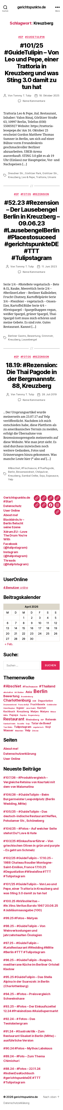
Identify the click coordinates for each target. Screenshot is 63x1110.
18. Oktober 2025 (49, 95)
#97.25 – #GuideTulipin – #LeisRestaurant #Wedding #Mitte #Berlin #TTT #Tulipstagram (28, 947)
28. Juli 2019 (49, 394)
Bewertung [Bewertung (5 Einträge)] (11, 696)
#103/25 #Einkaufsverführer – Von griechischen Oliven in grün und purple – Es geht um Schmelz (31, 845)
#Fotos (26, 194)
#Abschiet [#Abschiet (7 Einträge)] (12, 686)
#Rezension (41, 194)
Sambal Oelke (30, 475)
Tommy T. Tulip (22, 95)
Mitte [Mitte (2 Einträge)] (5, 715)
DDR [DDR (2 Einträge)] (34, 701)
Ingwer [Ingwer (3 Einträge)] (20, 708)
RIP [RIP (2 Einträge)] (42, 720)
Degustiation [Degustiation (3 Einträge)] (45, 700)
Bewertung (33, 335)
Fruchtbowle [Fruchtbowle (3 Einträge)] (37, 704)
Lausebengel (29, 339)
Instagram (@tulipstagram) (15, 554)
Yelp (10, 479)
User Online (11, 510)
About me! (10, 515)
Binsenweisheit (25, 471)
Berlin (11, 471)
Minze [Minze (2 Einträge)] (53, 712)
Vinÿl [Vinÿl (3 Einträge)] (48, 727)
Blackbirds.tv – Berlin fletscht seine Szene (13, 523)
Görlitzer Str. (49, 173)
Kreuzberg (14, 177)
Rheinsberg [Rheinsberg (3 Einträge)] (32, 719)
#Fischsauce (28, 468)
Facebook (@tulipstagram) (15, 545)
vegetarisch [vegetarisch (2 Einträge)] (38, 727)
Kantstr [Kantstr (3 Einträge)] (41, 708)
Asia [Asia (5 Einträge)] (29, 692)
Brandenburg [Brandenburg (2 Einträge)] (27, 697)
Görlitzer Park (33, 173)
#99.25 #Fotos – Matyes (20, 918)
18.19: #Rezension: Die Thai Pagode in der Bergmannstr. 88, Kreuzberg (31, 375)
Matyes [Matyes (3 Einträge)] (44, 711)
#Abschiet (14, 468)
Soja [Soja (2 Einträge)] (28, 724)
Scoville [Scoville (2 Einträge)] (20, 724)
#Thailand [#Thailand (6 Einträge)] (47, 686)
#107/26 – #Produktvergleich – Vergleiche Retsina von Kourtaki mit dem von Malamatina (29, 782)
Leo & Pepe (28, 177)
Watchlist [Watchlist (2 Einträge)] (19, 731)
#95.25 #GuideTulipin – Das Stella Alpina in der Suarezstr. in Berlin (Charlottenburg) (27, 981)
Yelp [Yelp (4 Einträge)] (27, 730)
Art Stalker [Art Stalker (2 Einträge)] (19, 692)
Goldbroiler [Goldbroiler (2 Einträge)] (52, 705)
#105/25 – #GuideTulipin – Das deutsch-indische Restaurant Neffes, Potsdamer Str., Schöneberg (30, 816)
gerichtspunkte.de (31, 7)
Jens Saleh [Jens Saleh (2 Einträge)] (31, 708)
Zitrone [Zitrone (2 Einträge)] (35, 731)
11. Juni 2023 (49, 266)
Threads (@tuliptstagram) (15, 562)
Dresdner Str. (16, 173)
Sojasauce (52, 475)
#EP (20, 37)
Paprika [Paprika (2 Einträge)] (23, 715)
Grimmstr (47, 335)
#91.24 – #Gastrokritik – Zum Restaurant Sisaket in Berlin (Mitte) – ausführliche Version (29, 1036)
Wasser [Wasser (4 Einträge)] (8, 730)
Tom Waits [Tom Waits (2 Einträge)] (7, 727)
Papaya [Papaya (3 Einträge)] (13, 715)
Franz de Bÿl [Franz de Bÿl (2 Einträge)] (23, 705)
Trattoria (41, 177)
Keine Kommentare (34, 100)
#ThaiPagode (46, 468)
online (15, 587)
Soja (42, 475)
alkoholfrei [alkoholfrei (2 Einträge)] (8, 692)
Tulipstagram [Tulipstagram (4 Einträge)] (22, 727)
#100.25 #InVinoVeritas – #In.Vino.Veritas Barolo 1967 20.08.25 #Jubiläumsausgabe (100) (30, 905)
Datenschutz (12, 506)
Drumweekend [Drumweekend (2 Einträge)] (9, 705)
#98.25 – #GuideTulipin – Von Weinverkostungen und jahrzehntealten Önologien (24, 930)
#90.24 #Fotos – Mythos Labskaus (27, 1048)
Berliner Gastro (17, 335)
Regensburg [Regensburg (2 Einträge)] (33, 715)
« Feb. (9, 644)
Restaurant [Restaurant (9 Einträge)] (13, 719)
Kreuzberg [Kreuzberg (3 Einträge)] (23, 711)
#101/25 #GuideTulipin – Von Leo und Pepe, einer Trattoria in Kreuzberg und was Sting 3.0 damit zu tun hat (31, 66)
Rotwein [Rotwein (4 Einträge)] (50, 719)
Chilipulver (41, 471)
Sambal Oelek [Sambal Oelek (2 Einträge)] (9, 724)
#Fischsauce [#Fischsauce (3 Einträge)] (30, 686)
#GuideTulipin (35, 37)
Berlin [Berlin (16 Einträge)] (40, 691)
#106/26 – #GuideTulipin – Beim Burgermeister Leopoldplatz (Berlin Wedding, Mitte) (29, 799)
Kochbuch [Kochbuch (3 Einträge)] (9, 711)
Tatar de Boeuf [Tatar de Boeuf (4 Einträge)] (41, 723)
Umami (52, 177)
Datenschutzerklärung (19, 753)
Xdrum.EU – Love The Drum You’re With (15, 535)
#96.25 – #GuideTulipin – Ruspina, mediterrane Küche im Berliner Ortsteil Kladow (31, 964)
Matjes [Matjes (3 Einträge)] (34, 711)
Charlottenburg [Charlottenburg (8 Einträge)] (17, 700)
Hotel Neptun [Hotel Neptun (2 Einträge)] (9, 708)
